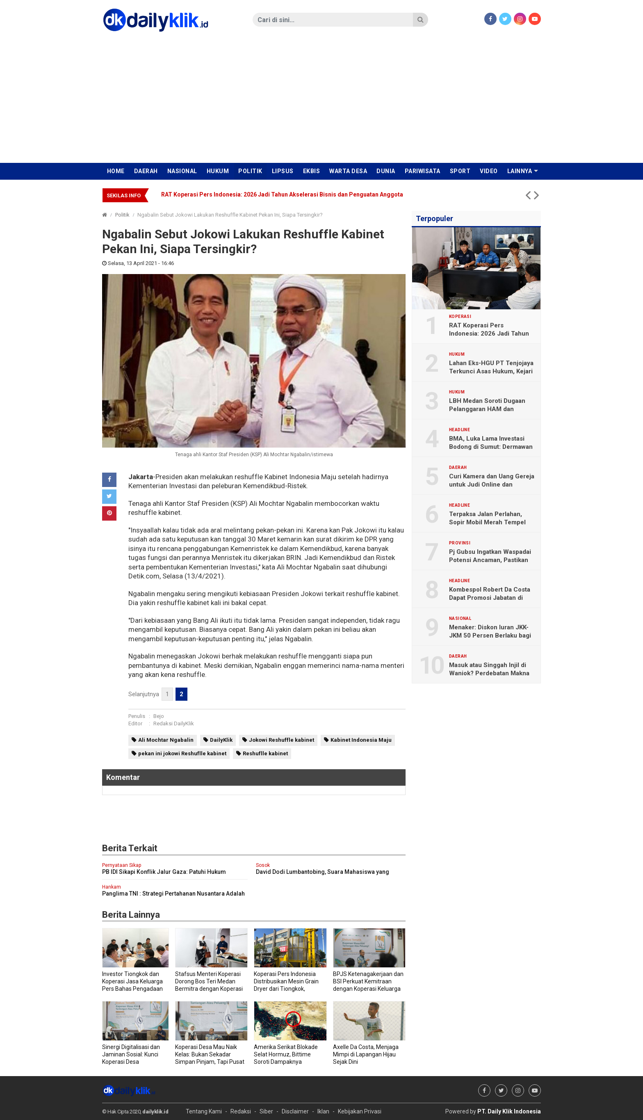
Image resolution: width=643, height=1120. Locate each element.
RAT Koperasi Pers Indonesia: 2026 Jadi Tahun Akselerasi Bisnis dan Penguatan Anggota (282, 194)
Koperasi (460, 317)
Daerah (146, 171)
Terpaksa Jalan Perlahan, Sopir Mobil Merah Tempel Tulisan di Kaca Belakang (487, 522)
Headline (459, 430)
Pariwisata (422, 171)
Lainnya (519, 171)
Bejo (158, 716)
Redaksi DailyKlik (173, 723)
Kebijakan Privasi (359, 1111)
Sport (460, 171)
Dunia (385, 171)
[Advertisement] (321, 101)
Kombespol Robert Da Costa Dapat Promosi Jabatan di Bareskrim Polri (489, 598)
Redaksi (240, 1111)
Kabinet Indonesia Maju (361, 740)
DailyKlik (221, 740)
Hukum (218, 171)
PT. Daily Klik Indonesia (509, 1111)
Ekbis (311, 171)
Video (489, 171)
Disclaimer (295, 1111)
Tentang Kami (204, 1111)
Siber (266, 1111)
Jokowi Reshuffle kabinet (281, 740)
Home (116, 171)
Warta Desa (348, 171)
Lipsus (283, 171)
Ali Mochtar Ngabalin (166, 740)
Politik (250, 171)
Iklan (323, 1111)
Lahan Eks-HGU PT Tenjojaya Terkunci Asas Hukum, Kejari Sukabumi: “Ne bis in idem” (491, 371)
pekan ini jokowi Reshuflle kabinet (182, 753)
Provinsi (459, 543)
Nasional (182, 171)
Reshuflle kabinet (265, 753)
